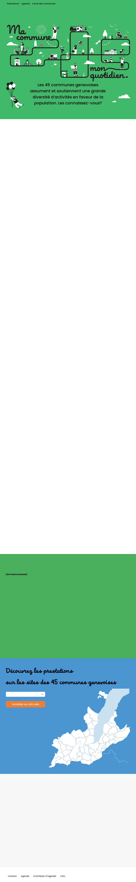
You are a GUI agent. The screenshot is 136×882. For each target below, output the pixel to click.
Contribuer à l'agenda (44, 876)
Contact (12, 876)
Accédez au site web (25, 704)
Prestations (13, 3)
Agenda (25, 3)
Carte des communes (44, 3)
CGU (62, 876)
